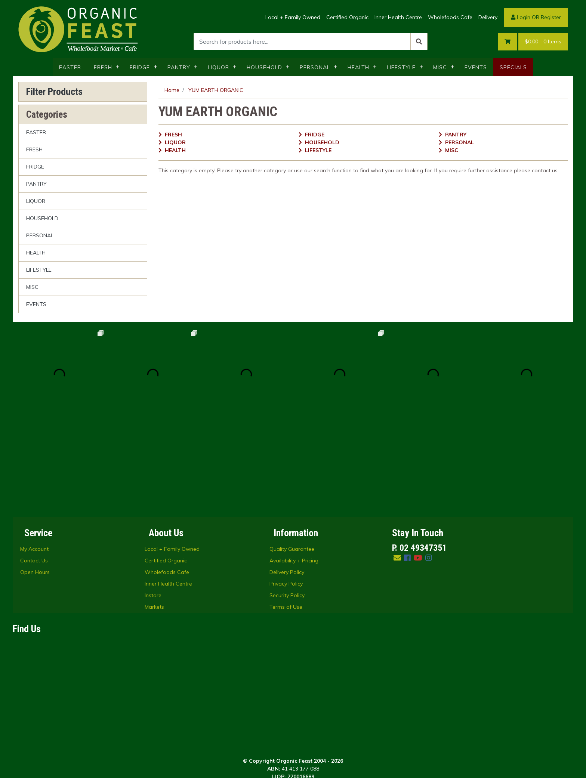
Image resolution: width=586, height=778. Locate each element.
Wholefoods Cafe (450, 17)
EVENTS (476, 67)
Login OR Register (536, 17)
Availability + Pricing (293, 467)
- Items (543, 42)
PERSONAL (315, 67)
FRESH (103, 67)
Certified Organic (347, 17)
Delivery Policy (286, 478)
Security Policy (287, 501)
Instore (153, 501)
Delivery (487, 17)
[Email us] (397, 464)
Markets (154, 513)
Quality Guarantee (291, 455)
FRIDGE (140, 67)
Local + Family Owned (292, 17)
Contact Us (34, 467)
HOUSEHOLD (264, 67)
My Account (34, 455)
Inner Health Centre (398, 17)
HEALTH (358, 67)
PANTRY (178, 67)
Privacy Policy (286, 490)
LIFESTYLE (401, 67)
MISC (440, 67)
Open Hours (35, 478)
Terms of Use (285, 513)
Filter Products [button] (54, 91)
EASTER (70, 67)
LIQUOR (218, 67)
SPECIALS (513, 67)
